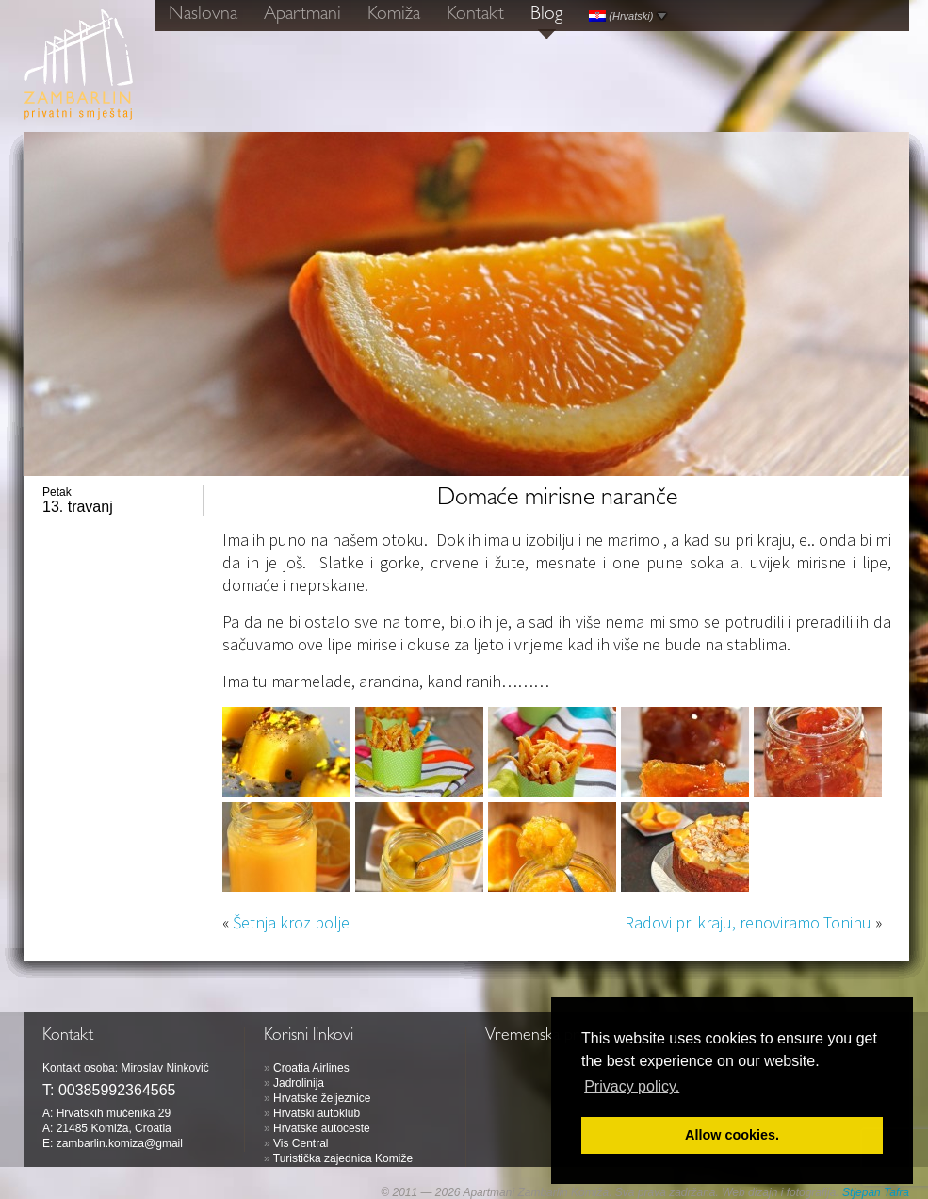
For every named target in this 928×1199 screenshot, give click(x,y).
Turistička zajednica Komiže (343, 1158)
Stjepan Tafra (875, 1192)
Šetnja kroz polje (291, 922)
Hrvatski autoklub (316, 1113)
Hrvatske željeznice (321, 1098)
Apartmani (302, 15)
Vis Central (300, 1143)
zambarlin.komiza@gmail (120, 1143)
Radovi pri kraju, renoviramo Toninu (748, 922)
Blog (546, 15)
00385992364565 (117, 1090)
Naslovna (203, 15)
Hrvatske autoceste (321, 1128)
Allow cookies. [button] (732, 1134)
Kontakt (475, 15)
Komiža (393, 15)
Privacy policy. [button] (631, 1086)
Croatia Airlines (311, 1068)
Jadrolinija (298, 1083)
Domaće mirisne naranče (557, 499)
